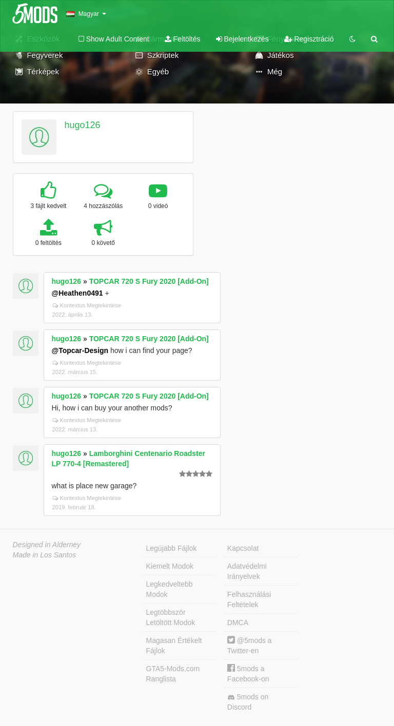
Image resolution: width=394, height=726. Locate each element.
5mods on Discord (247, 702)
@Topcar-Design (80, 350)
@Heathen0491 (77, 293)
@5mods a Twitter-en (249, 645)
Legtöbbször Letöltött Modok (170, 617)
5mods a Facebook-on (248, 673)
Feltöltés (183, 39)
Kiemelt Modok (170, 566)
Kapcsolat (243, 548)
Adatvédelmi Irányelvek (247, 571)
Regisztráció (309, 39)
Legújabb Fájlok (171, 548)
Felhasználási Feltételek (249, 599)
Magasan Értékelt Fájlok (174, 645)
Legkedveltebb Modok (169, 589)
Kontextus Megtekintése (86, 305)
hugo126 (82, 125)
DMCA (237, 622)
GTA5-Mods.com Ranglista (173, 674)
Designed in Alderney (47, 545)
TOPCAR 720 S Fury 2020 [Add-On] (149, 281)
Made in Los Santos (44, 555)
